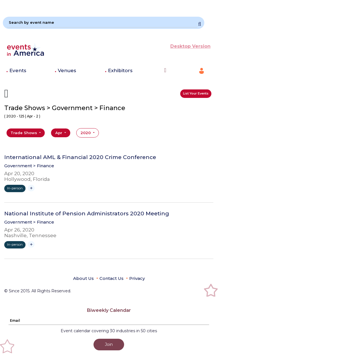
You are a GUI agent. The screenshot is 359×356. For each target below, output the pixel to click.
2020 (86, 132)
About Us (83, 278)
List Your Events (196, 93)
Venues (67, 70)
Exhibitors (120, 70)
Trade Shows (24, 132)
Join (109, 344)
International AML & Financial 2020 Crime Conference (80, 157)
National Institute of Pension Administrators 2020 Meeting (86, 214)
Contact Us (111, 278)
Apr (59, 132)
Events (17, 70)
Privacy (137, 278)
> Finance (43, 165)
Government (18, 165)
